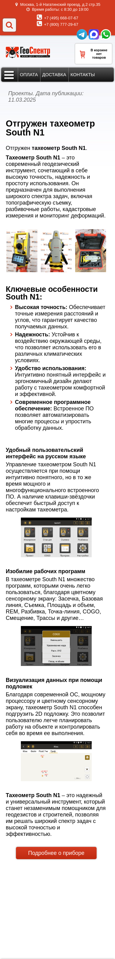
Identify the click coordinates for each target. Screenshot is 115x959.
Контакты (83, 74)
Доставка (54, 74)
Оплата (29, 74)
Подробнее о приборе (56, 853)
